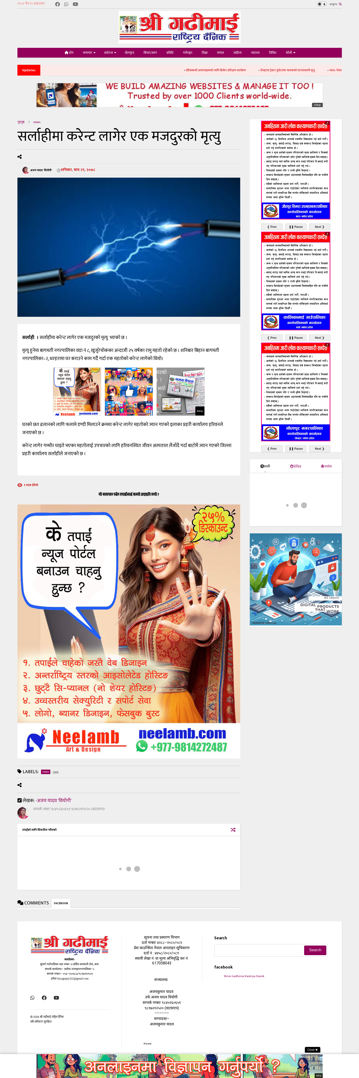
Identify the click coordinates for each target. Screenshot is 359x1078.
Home (147, 1043)
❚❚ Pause (296, 227)
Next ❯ (319, 227)
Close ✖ (312, 1049)
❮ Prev (271, 227)
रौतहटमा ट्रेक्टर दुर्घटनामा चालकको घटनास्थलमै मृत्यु (296, 70)
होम (69, 52)
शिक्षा (205, 52)
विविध (272, 52)
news (37, 122)
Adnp (317, 105)
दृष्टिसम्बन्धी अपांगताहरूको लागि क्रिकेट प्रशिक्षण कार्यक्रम (224, 70)
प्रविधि (169, 52)
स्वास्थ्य (255, 52)
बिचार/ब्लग (150, 52)
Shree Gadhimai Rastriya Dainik (244, 976)
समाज (220, 52)
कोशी (291, 52)
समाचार (89, 52)
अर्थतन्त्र (110, 52)
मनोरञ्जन (187, 52)
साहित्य (238, 52)
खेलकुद (129, 52)
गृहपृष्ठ (21, 122)
